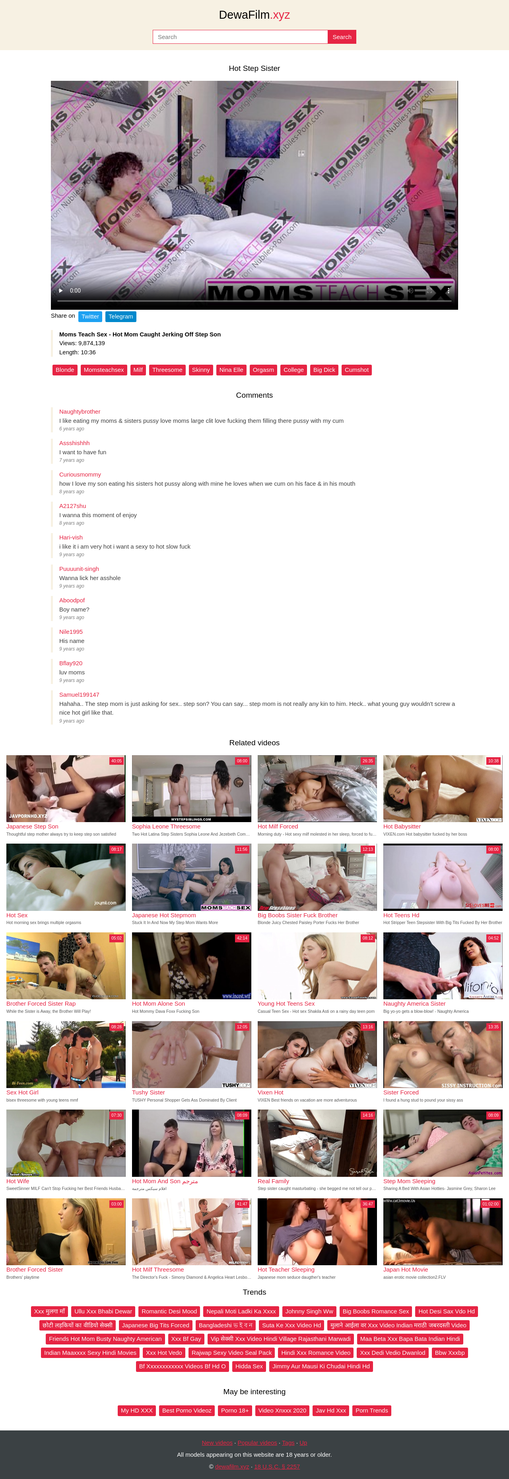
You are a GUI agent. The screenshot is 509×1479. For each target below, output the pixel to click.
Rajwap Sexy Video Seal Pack (232, 1352)
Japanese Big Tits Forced (155, 1325)
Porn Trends (372, 1410)
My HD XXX (137, 1410)
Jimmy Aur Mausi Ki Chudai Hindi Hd (321, 1366)
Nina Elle (231, 369)
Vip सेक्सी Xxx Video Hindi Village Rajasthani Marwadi (281, 1338)
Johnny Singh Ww (309, 1311)
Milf (138, 369)
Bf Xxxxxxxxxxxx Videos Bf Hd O (182, 1366)
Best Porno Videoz (187, 1410)
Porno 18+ (235, 1410)
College (294, 369)
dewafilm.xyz (232, 1466)
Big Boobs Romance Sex (376, 1311)
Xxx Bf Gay (186, 1338)
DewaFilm (254, 14)
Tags (288, 1442)
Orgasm (263, 369)
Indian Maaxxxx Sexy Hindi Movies (90, 1352)
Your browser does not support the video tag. (254, 195)
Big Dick (324, 369)
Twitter (90, 316)
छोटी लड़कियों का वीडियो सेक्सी (78, 1325)
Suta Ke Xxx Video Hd (291, 1325)
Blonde (65, 369)
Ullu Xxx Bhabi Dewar (103, 1311)
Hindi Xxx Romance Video (315, 1352)
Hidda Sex (249, 1366)
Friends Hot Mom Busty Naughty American (105, 1338)
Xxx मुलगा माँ (49, 1311)
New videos (217, 1442)
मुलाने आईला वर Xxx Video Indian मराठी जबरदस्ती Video (398, 1325)
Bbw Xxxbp (450, 1352)
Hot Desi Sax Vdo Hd (446, 1311)
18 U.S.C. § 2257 (277, 1466)
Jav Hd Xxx (331, 1410)
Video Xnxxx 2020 (282, 1410)
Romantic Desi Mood (169, 1311)
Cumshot (357, 369)
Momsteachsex (104, 369)
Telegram (121, 316)
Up (303, 1442)
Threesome (167, 369)
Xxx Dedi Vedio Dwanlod (392, 1352)
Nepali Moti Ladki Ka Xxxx (241, 1311)
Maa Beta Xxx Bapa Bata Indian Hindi (410, 1338)
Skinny (201, 369)
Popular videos (257, 1442)
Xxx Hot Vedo (164, 1352)
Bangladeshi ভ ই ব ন (226, 1325)
